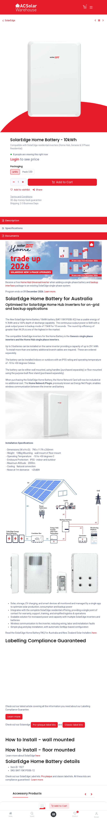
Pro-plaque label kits (44, 724)
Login (14, 159)
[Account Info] (96, 813)
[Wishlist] (75, 813)
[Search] (32, 813)
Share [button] (37, 189)
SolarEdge (8, 20)
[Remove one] (13, 182)
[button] (85, 794)
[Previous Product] (95, 20)
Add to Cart (59, 806)
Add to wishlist (20, 189)
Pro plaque (46, 776)
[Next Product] (103, 20)
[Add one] (23, 182)
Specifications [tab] (12, 228)
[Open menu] (53, 814)
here (94, 633)
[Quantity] (18, 182)
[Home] (10, 813)
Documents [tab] (10, 235)
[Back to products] (99, 20)
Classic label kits (74, 724)
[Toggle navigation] (91, 7)
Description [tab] (10, 220)
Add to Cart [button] (62, 182)
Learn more (14, 716)
